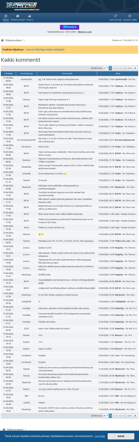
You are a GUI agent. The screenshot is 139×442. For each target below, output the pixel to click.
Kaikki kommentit (20, 60)
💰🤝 (41, 234)
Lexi (117, 214)
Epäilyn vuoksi (45, 247)
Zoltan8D (26, 173)
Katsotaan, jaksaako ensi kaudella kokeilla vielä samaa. (63, 308)
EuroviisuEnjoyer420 (26, 140)
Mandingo (26, 274)
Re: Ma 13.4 (132, 301)
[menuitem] (18, 17)
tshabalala (26, 167)
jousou (26, 247)
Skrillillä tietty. (44, 274)
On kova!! (42, 180)
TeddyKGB (26, 301)
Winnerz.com (85, 32)
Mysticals (26, 187)
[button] (106, 68)
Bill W (26, 86)
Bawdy (26, 369)
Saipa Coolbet (45, 349)
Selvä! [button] (121, 436)
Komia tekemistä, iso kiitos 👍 (52, 173)
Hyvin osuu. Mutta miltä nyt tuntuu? (54, 328)
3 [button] (116, 68)
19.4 (40, 335)
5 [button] (123, 68)
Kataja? (41, 402)
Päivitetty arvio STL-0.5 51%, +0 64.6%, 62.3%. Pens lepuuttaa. (66, 241)
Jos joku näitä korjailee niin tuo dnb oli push (58, 389)
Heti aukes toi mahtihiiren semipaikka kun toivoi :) (61, 93)
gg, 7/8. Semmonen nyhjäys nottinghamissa (58, 79)
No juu (41, 396)
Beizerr (26, 335)
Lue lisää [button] (100, 436)
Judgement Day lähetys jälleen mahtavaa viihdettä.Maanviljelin (66, 288)
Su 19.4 (128, 335)
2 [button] (113, 68)
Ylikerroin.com (122, 241)
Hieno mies (43, 146)
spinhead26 (26, 79)
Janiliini (26, 402)
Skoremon (26, 146)
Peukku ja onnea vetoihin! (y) (51, 227)
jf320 (26, 328)
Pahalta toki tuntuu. (47, 322)
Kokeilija (26, 308)
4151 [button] (129, 68)
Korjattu (42, 355)
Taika (118, 133)
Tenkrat (26, 180)
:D (39, 301)
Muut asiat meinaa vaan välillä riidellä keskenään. (60, 214)
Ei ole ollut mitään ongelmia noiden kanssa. (58, 295)
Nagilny (119, 247)
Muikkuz (26, 160)
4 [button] (119, 68)
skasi (26, 227)
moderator (26, 355)
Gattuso (119, 86)
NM (26, 396)
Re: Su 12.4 (130, 389)
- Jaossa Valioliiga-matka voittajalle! (44, 49)
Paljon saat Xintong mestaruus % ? (54, 99)
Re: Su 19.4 (130, 342)
